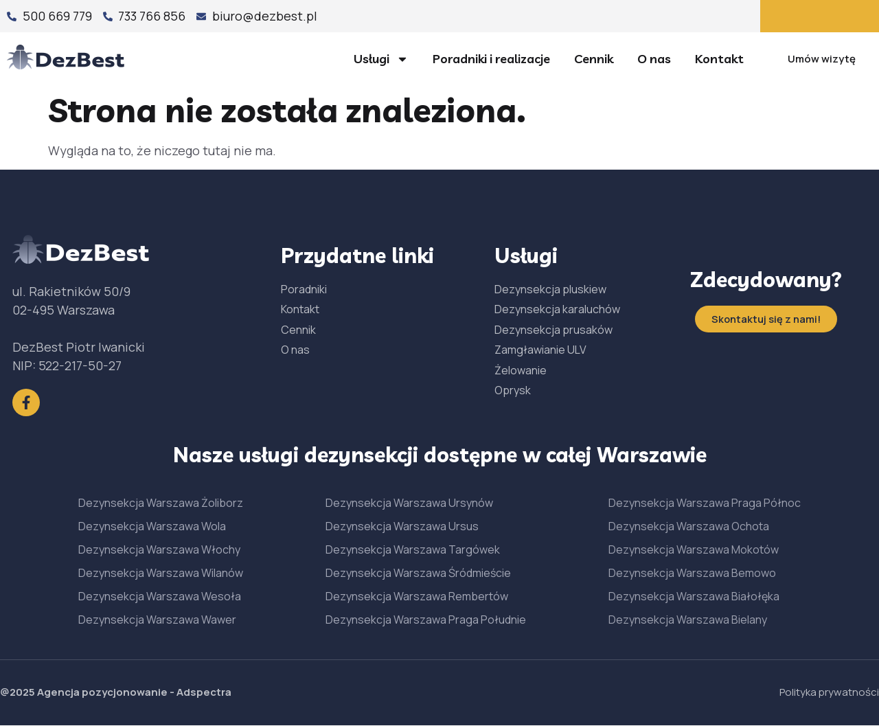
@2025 (18, 693)
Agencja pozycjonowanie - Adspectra (134, 693)
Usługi (381, 59)
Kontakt (719, 59)
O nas (654, 59)
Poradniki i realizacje (491, 59)
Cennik (593, 59)
